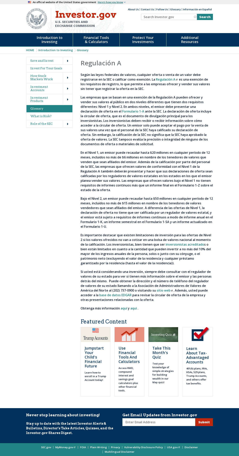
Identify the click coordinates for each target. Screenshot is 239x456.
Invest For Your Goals (46, 68)
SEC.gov (46, 447)
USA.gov (173, 447)
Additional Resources (190, 39)
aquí (124, 308)
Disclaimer (191, 447)
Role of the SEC (41, 124)
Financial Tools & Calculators (96, 39)
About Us (133, 9)
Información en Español (197, 9)
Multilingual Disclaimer (119, 451)
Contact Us (147, 9)
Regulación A (167, 79)
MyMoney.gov (65, 447)
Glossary (175, 9)
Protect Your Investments (143, 39)
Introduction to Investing (49, 39)
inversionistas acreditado (185, 244)
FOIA (83, 447)
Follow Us (162, 9)
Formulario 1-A (133, 111)
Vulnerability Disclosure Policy (143, 447)
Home (30, 50)
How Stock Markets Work (41, 77)
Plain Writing (98, 447)
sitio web (165, 290)
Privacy (115, 447)
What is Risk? (41, 116)
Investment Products (39, 99)
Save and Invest (42, 60)
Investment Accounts (39, 88)
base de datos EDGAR (115, 295)
